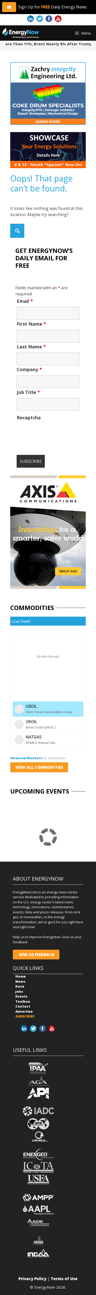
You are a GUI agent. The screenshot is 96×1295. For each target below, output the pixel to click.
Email (25, 301)
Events (21, 996)
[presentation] (55, 433)
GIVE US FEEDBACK (36, 954)
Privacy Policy (32, 1278)
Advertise (24, 1011)
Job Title (28, 392)
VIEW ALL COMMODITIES (39, 767)
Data (19, 986)
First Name (31, 323)
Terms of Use (64, 1278)
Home (20, 976)
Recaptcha (29, 417)
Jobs (19, 991)
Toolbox (22, 1001)
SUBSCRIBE (24, 1016)
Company (29, 369)
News (20, 981)
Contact (22, 1006)
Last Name (31, 346)
